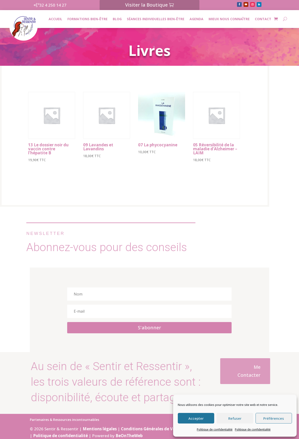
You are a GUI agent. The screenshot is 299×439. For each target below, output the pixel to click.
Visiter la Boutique (146, 5)
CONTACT (263, 19)
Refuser (234, 418)
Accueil (55, 19)
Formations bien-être (87, 19)
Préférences (273, 418)
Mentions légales (100, 428)
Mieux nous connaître (229, 19)
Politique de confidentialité (215, 429)
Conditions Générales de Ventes (152, 428)
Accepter (196, 418)
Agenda (196, 19)
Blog (117, 19)
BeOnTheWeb (129, 435)
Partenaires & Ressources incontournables (64, 420)
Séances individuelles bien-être (155, 19)
